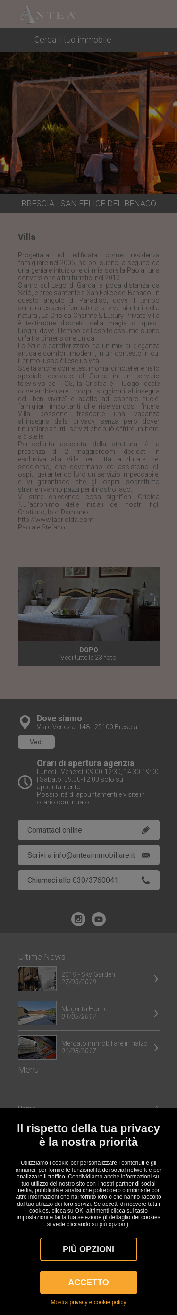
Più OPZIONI (88, 1249)
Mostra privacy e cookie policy (88, 1302)
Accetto (88, 1282)
